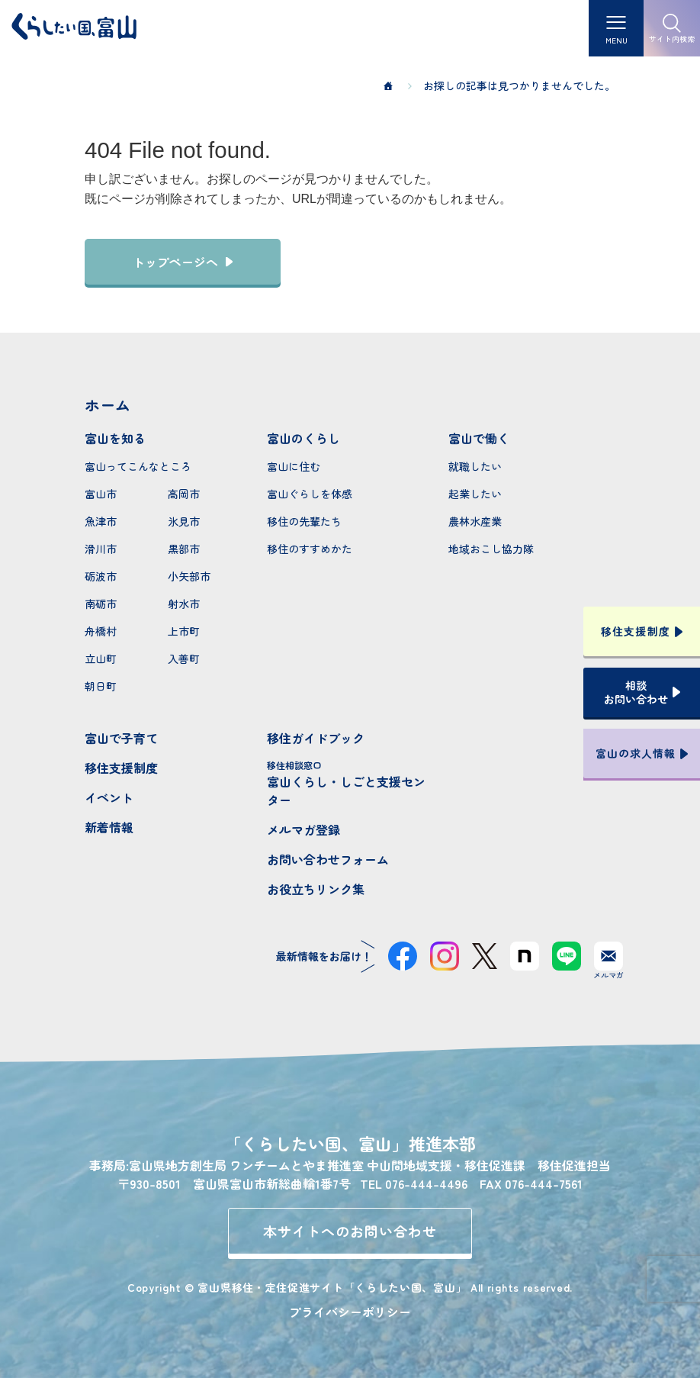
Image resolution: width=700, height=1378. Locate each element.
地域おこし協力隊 (491, 548)
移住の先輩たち (304, 521)
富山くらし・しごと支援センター (350, 783)
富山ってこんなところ (138, 466)
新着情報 (109, 827)
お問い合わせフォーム (328, 859)
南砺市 (101, 603)
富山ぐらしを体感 (309, 493)
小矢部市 (189, 576)
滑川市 (101, 548)
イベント (109, 797)
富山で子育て (121, 738)
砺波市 (101, 576)
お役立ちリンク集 (315, 889)
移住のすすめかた (309, 548)
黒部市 (184, 548)
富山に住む (293, 466)
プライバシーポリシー (350, 1311)
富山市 (101, 493)
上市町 (184, 631)
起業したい (475, 493)
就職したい (475, 466)
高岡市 (184, 493)
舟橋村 (101, 631)
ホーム (107, 405)
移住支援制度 (121, 767)
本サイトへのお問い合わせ (350, 1231)
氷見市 (184, 521)
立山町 (101, 658)
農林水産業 (475, 521)
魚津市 (101, 521)
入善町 (184, 658)
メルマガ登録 (303, 829)
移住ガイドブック (315, 738)
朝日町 (101, 686)
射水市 (184, 603)
